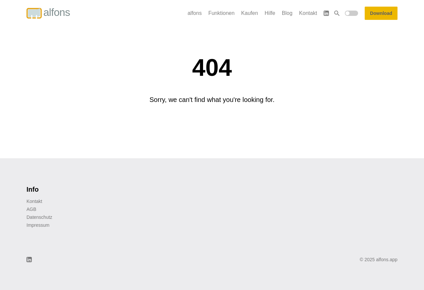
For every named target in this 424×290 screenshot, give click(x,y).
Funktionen (221, 13)
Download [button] (381, 13)
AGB (31, 209)
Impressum (37, 225)
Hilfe (270, 13)
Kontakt (308, 13)
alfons (194, 13)
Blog (287, 13)
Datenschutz (39, 217)
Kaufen (249, 13)
